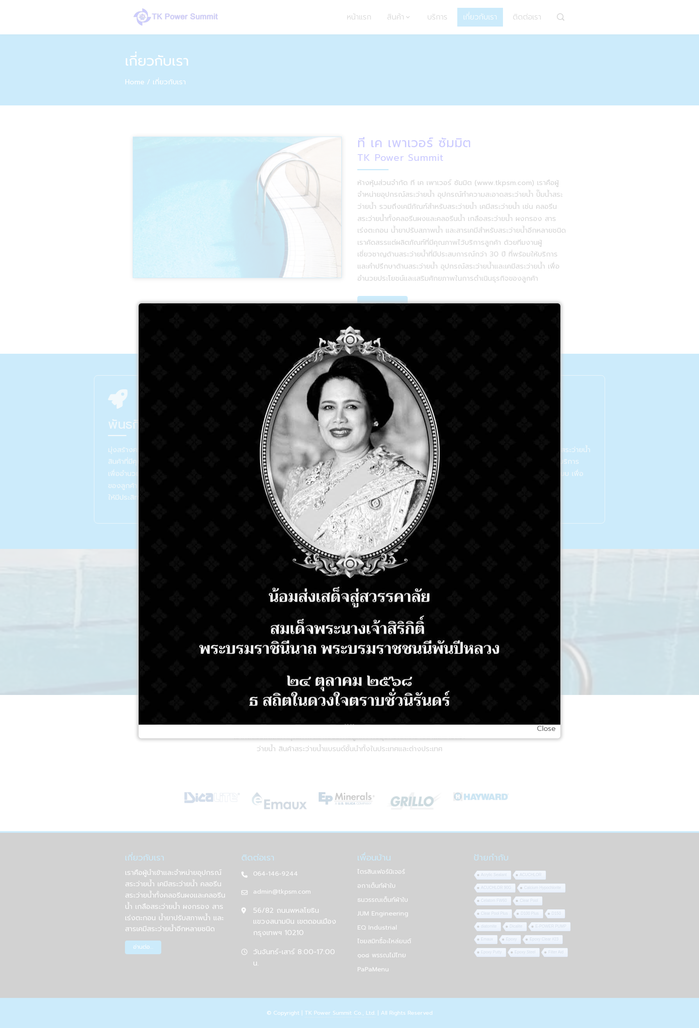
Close (546, 728)
